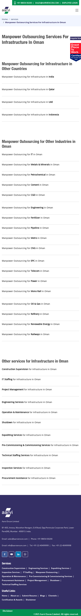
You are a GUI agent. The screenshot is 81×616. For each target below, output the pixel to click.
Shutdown (55, 580)
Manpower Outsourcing (47, 572)
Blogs (42, 595)
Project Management (37, 580)
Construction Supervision (13, 568)
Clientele (52, 595)
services (14, 19)
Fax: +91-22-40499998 (61, 545)
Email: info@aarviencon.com (14, 545)
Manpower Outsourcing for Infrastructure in (28, 76)
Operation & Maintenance (14, 576)
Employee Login (70, 3)
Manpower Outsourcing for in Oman (22, 154)
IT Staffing (27, 572)
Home (5, 19)
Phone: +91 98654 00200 (41, 539)
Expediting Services (60, 568)
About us (15, 595)
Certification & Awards (12, 599)
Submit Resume (29, 595)
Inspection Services (11, 572)
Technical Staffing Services (14, 584)
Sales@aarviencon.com (47, 3)
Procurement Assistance (13, 580)
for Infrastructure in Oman (29, 369)
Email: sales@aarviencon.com (15, 539)
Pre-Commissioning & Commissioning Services (50, 576)
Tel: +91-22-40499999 (39, 545)
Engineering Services (38, 568)
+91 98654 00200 (24, 3)
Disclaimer (31, 599)
